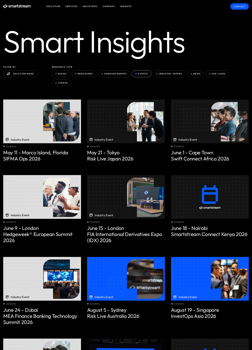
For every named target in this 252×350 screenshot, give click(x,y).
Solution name (21, 74)
